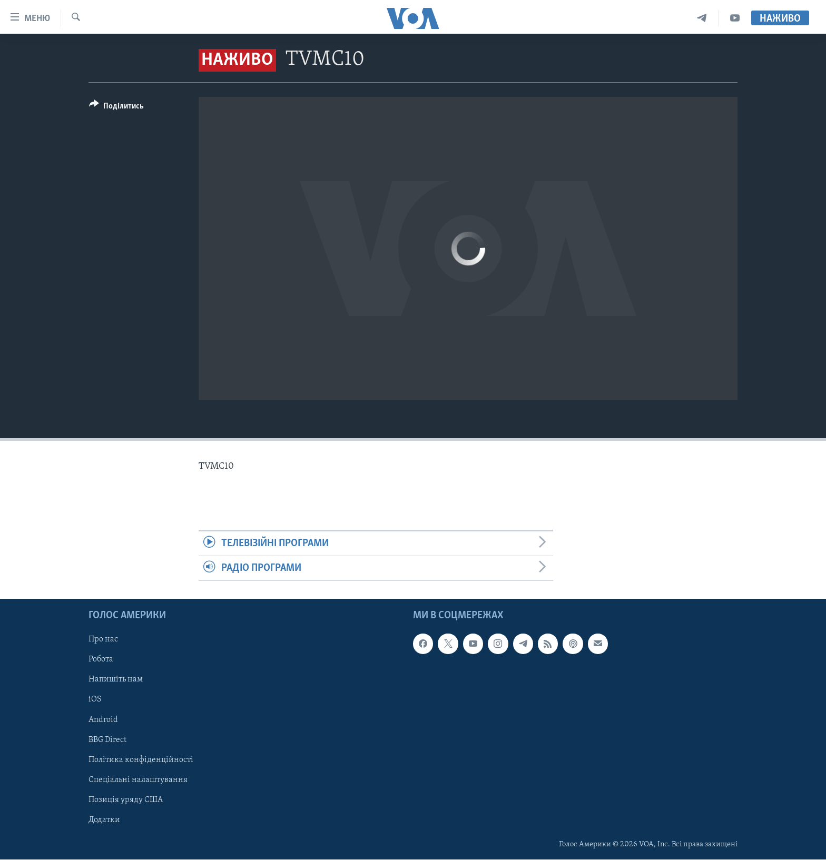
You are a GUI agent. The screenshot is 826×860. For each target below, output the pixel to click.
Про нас (103, 640)
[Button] (116, 107)
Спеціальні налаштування (138, 780)
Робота (100, 660)
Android (103, 720)
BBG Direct (107, 740)
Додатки (104, 820)
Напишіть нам (115, 680)
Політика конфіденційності (140, 760)
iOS (95, 700)
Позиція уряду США (125, 800)
